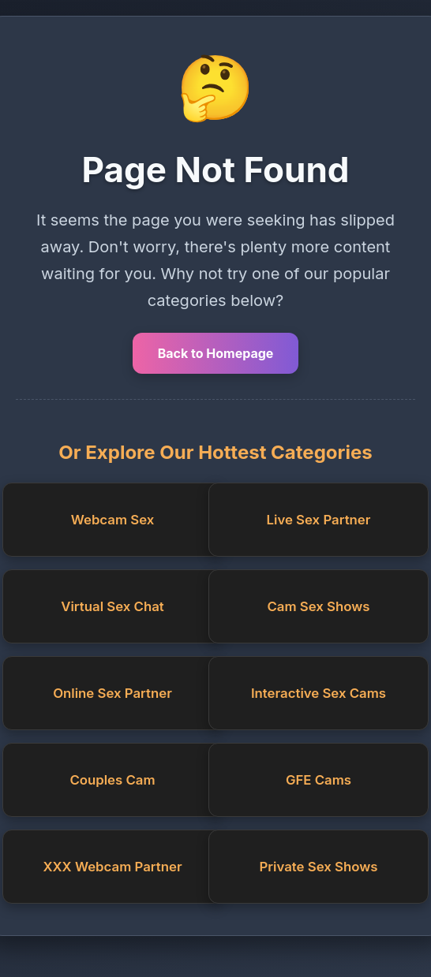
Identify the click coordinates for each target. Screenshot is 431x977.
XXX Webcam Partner (112, 866)
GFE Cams (318, 780)
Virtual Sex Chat (112, 606)
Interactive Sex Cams (318, 693)
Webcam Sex (113, 520)
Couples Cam (112, 780)
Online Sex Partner (112, 693)
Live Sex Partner (319, 520)
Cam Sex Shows (318, 606)
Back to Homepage (216, 353)
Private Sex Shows (319, 866)
